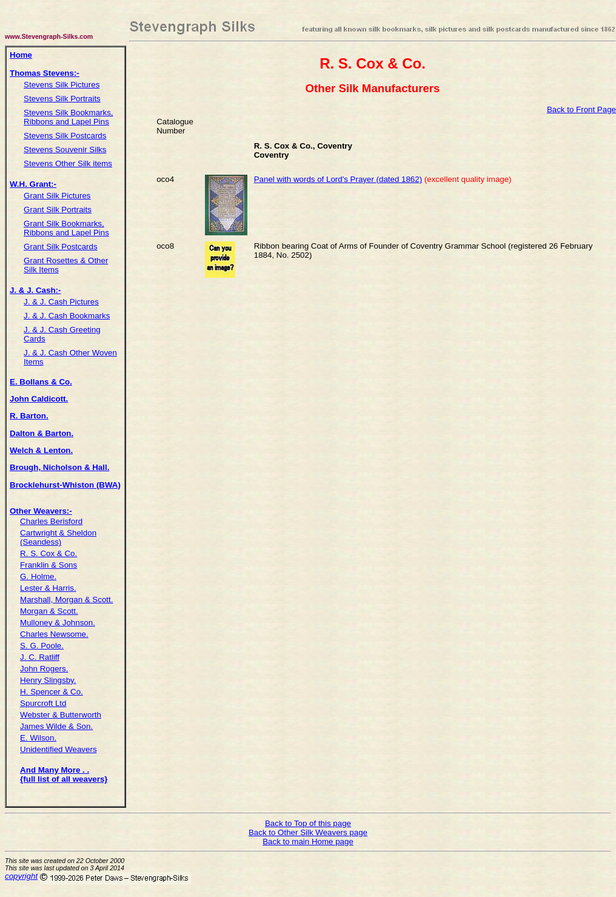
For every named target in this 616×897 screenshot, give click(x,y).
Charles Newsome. (54, 634)
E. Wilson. (38, 737)
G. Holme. (38, 576)
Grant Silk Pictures (57, 195)
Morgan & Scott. (49, 611)
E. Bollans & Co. (41, 381)
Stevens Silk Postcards (65, 135)
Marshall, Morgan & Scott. (66, 599)
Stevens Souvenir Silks (65, 149)
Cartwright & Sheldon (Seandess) (58, 537)
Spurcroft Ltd (43, 703)
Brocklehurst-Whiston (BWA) (65, 484)
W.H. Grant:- (33, 184)
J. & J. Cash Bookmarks (67, 315)
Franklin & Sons (48, 564)
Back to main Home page (308, 841)
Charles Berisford (51, 521)
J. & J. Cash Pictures (61, 301)
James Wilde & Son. (56, 726)
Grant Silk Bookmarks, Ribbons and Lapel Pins (66, 228)
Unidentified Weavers (58, 749)
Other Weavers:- (41, 511)
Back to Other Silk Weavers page (308, 832)
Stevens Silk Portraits (62, 98)
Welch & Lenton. (41, 450)
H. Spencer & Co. (51, 691)
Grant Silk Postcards (60, 246)
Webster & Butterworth (60, 714)
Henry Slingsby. (48, 680)
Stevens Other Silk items (68, 163)
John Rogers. (44, 668)
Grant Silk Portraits (58, 209)
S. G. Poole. (42, 645)
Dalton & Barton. (41, 433)
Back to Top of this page (308, 823)
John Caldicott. (39, 398)
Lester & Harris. (48, 588)
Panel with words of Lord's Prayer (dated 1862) (338, 179)
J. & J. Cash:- (35, 290)
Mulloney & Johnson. (57, 622)
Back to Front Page (581, 109)
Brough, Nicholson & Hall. (59, 467)
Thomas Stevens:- (44, 73)
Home (21, 54)
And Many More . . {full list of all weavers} (63, 774)
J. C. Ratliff (39, 657)
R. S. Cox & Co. (48, 553)
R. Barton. (29, 415)
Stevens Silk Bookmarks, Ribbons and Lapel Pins (68, 117)
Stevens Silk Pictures (61, 84)
